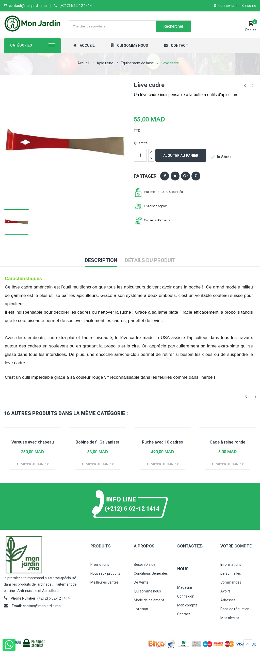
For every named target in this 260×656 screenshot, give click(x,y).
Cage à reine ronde (227, 442)
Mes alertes (229, 618)
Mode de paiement (149, 600)
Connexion (225, 6)
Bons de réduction (234, 609)
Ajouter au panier (180, 156)
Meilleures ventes (104, 582)
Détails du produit (150, 260)
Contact (183, 614)
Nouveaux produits (105, 573)
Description (101, 260)
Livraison (141, 609)
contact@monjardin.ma (42, 606)
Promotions (99, 564)
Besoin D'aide (144, 564)
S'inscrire (246, 6)
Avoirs (225, 591)
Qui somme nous (147, 591)
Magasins (185, 587)
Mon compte (187, 605)
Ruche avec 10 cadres (162, 442)
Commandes (230, 582)
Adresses (228, 600)
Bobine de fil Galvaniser (97, 442)
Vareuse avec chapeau (32, 442)
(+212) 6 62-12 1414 (75, 6)
